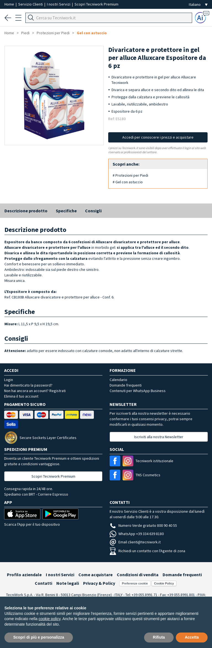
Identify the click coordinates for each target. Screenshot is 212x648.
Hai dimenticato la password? (28, 385)
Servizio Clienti (31, 4)
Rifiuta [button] (159, 637)
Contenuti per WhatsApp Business (138, 390)
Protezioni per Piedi (53, 32)
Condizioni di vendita (137, 574)
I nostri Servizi (59, 4)
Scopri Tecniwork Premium (96, 4)
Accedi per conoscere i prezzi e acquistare (158, 137)
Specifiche (66, 210)
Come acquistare (95, 574)
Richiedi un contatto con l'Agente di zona (147, 550)
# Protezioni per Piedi (130, 175)
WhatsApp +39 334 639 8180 (137, 533)
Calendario (118, 379)
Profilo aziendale (24, 574)
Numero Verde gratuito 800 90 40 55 (143, 525)
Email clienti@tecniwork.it (135, 541)
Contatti (43, 583)
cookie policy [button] (49, 619)
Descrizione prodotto (25, 210)
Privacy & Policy (99, 583)
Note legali (67, 583)
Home (9, 4)
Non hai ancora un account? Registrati (35, 390)
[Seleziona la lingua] (198, 4)
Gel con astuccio (92, 32)
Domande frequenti (126, 385)
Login (8, 379)
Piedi (25, 32)
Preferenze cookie (135, 583)
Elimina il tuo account (21, 396)
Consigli (93, 210)
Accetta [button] (192, 637)
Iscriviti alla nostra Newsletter (158, 436)
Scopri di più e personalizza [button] (38, 637)
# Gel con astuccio (128, 181)
